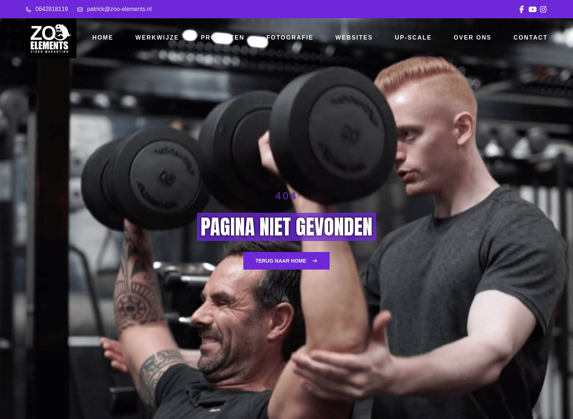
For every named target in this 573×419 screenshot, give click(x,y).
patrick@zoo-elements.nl (114, 9)
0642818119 (46, 9)
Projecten (222, 37)
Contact (530, 37)
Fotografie (290, 37)
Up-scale (413, 37)
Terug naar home (286, 261)
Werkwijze (157, 37)
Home (103, 37)
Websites (354, 37)
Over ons (473, 37)
